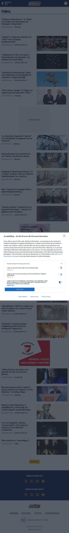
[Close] (65, 236)
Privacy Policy (46, 296)
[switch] (60, 268)
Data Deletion (22, 296)
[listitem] (34, 264)
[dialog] (34, 266)
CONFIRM (20, 289)
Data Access (34, 296)
